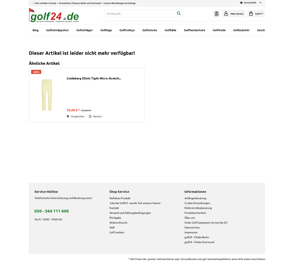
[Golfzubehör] (241, 30)
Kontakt (114, 207)
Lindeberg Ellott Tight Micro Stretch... (94, 78)
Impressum (190, 232)
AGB (112, 227)
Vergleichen (76, 116)
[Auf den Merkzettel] (95, 116)
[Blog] (35, 30)
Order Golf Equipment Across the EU (205, 222)
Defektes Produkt (120, 198)
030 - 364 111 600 (51, 211)
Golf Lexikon (117, 232)
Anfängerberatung (195, 198)
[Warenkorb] (256, 13)
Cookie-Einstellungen (197, 202)
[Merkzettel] (216, 13)
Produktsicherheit (195, 212)
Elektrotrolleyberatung (198, 207)
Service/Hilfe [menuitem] (250, 2)
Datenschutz (192, 227)
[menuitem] (143, 13)
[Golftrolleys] (127, 30)
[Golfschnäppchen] (57, 30)
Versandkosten (189, 259)
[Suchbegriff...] (143, 13)
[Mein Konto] (233, 13)
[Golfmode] (219, 30)
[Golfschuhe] (150, 30)
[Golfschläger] (85, 30)
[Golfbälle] (170, 30)
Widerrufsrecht (119, 222)
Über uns (189, 217)
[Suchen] (178, 13)
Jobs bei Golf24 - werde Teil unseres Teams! (135, 202)
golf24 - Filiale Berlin (196, 237)
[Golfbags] (106, 30)
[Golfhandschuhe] (194, 30)
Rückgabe (115, 217)
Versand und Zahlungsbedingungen (130, 212)
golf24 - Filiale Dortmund (199, 241)
